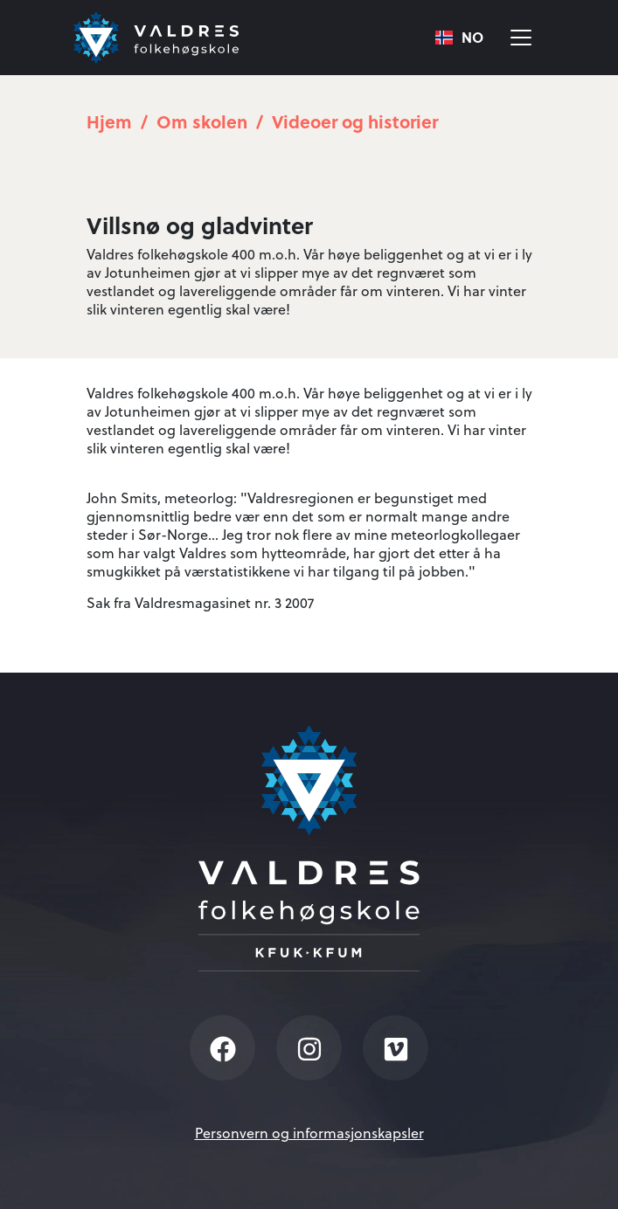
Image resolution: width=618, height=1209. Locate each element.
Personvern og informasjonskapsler (309, 1133)
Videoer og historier (355, 121)
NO (459, 38)
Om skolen (201, 121)
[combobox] (459, 37)
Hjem (109, 121)
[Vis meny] (520, 37)
